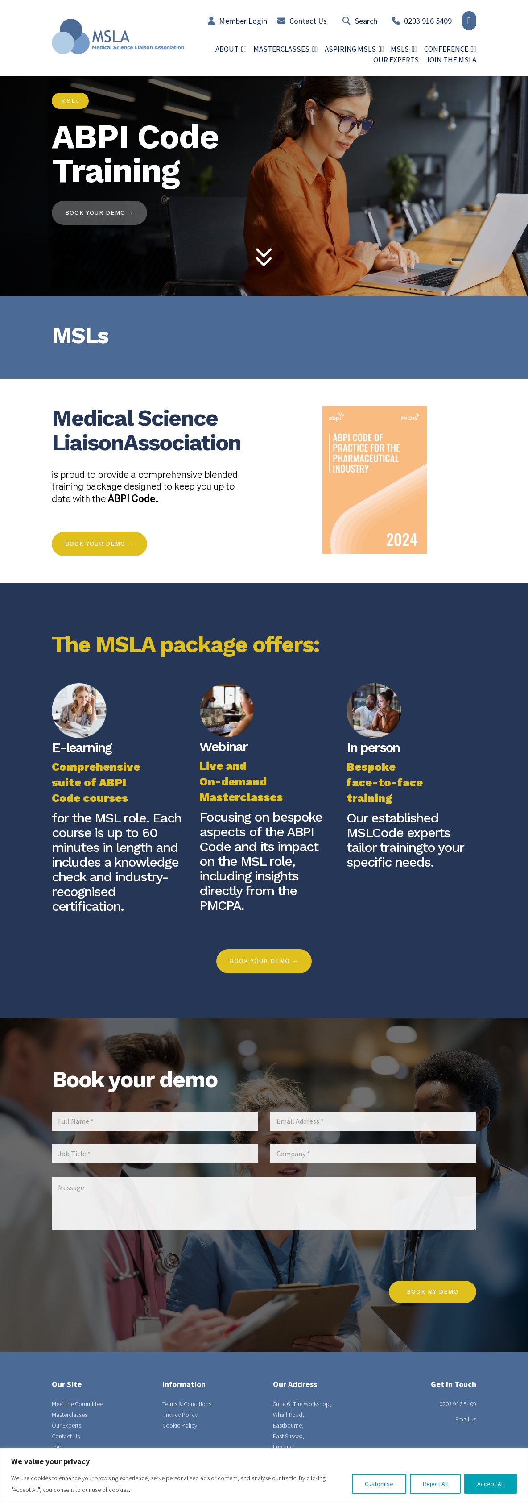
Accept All (490, 1484)
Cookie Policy (179, 1425)
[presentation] (408, 1274)
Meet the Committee (77, 1404)
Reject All (435, 1484)
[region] (264, 1475)
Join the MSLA (450, 60)
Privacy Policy (180, 1415)
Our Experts (396, 60)
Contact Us (302, 21)
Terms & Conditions (186, 1404)
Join (57, 1447)
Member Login (237, 21)
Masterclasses (69, 1415)
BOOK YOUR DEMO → (99, 212)
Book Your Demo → (99, 543)
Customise (379, 1484)
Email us (465, 1419)
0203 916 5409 (422, 21)
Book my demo (432, 1291)
